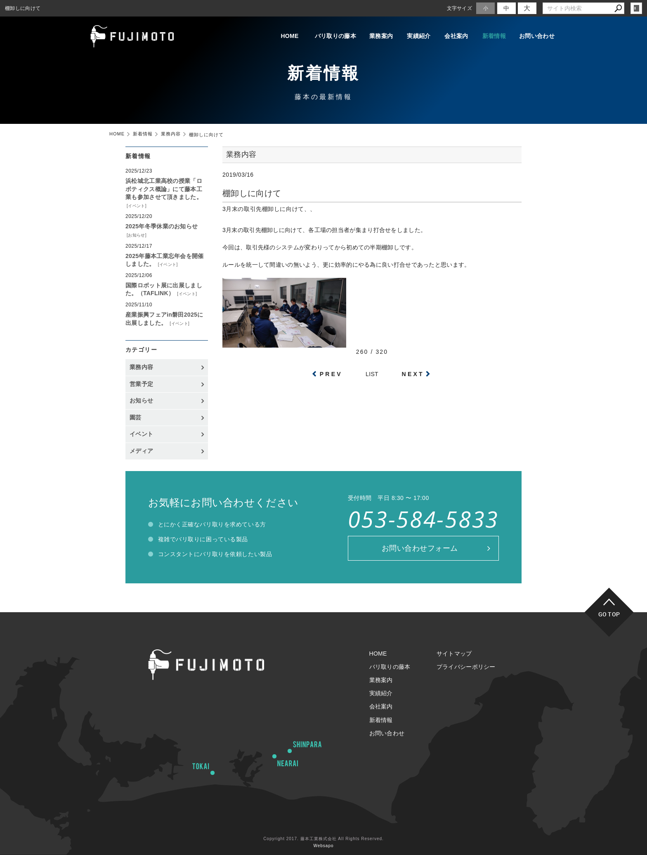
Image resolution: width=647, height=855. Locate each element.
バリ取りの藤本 (324, 36)
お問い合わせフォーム (420, 548)
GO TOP (609, 614)
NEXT (413, 374)
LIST (372, 374)
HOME (277, 36)
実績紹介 (412, 36)
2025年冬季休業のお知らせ (161, 226)
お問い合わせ (537, 36)
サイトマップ (454, 653)
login (636, 8)
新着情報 (493, 36)
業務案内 (371, 36)
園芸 (136, 417)
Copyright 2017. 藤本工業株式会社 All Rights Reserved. (323, 838)
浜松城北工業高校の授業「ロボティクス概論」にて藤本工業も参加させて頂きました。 (163, 189)
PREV (331, 374)
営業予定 (141, 384)
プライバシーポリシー (466, 666)
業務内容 (141, 367)
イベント (136, 206)
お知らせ (136, 235)
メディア (141, 451)
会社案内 (452, 36)
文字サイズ (459, 8)
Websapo (323, 845)
